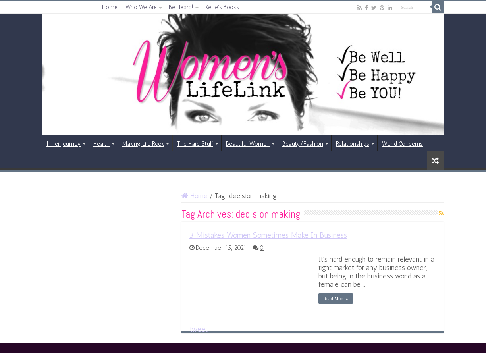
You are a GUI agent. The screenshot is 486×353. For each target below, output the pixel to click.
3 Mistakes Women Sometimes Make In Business (268, 235)
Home (110, 7)
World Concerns (402, 143)
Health (101, 143)
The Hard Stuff (195, 143)
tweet (199, 329)
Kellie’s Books (222, 7)
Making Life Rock (143, 143)
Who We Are (141, 7)
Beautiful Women (248, 143)
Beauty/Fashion (302, 143)
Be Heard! (181, 7)
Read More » (335, 298)
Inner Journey (63, 143)
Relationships (352, 143)
